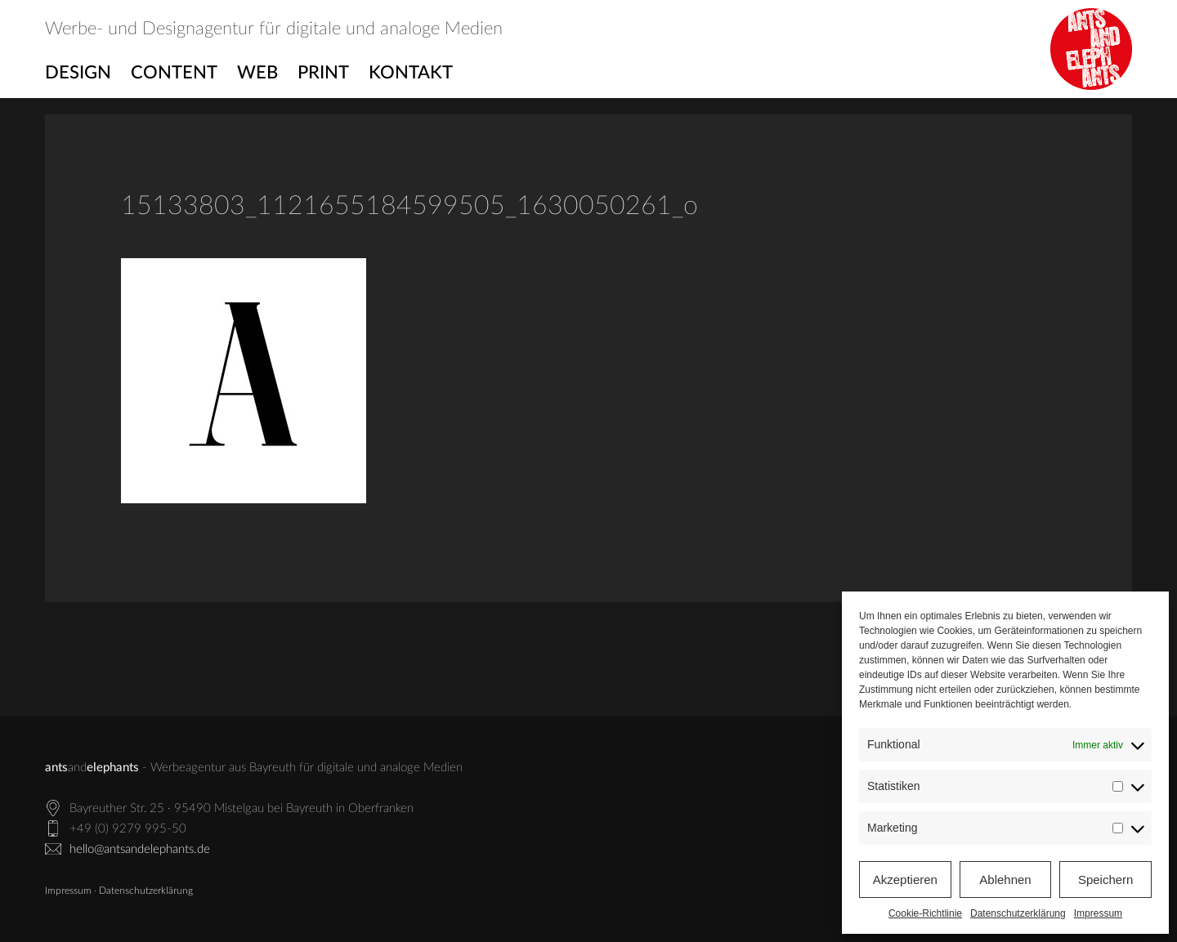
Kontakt (411, 73)
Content (174, 73)
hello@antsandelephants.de (139, 849)
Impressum (1098, 913)
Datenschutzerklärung (1018, 913)
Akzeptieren (905, 879)
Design (78, 73)
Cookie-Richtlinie (925, 913)
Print (323, 73)
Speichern (1106, 879)
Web (257, 73)
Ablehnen (1005, 879)
